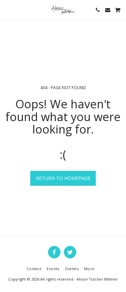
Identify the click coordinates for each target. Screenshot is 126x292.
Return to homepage (63, 178)
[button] (7, 9)
